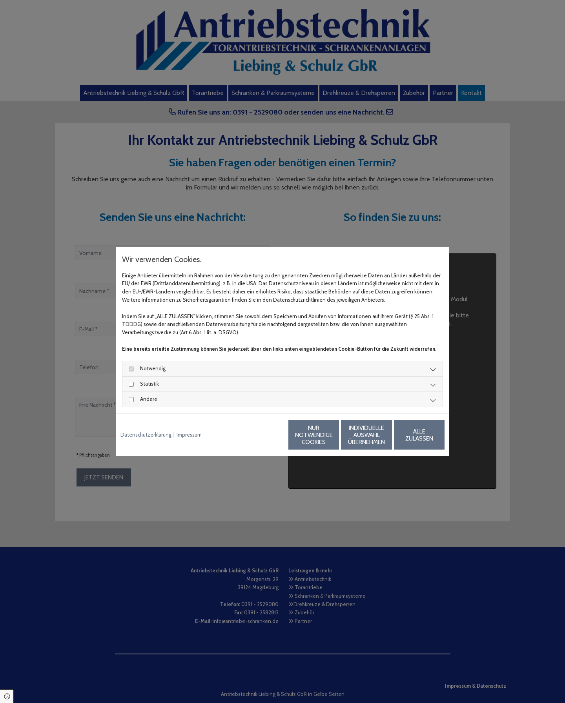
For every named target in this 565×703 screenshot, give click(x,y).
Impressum (189, 435)
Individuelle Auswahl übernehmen (333, 435)
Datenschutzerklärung (145, 435)
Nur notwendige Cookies (259, 435)
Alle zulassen (408, 435)
